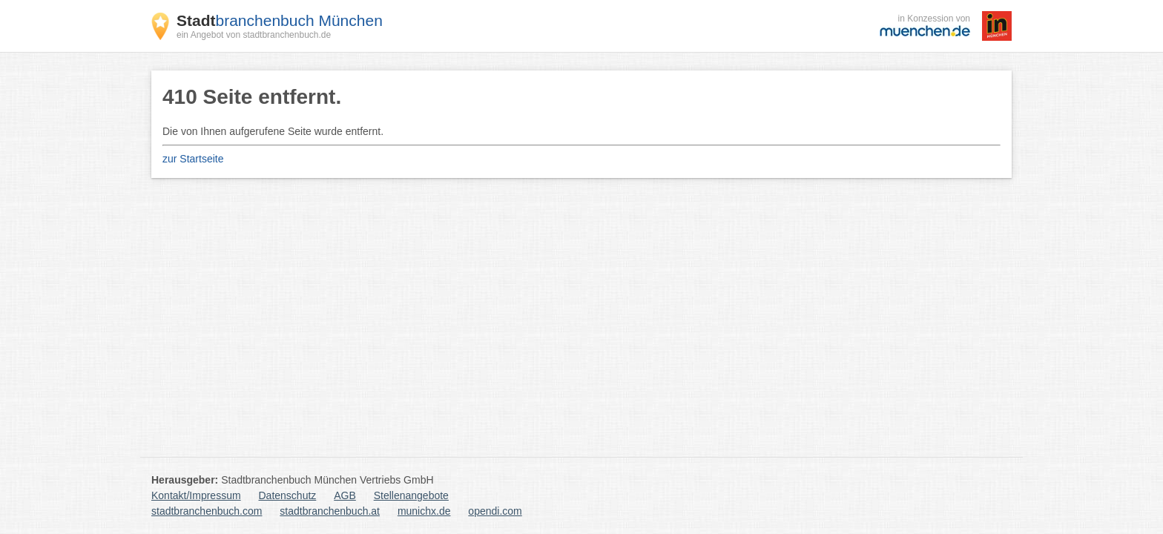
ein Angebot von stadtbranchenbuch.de (254, 35)
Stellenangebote (411, 495)
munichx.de (424, 511)
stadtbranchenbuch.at (330, 511)
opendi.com (494, 511)
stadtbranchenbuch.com (206, 511)
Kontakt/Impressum (196, 495)
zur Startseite (192, 159)
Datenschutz (288, 495)
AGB (345, 495)
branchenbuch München (280, 20)
